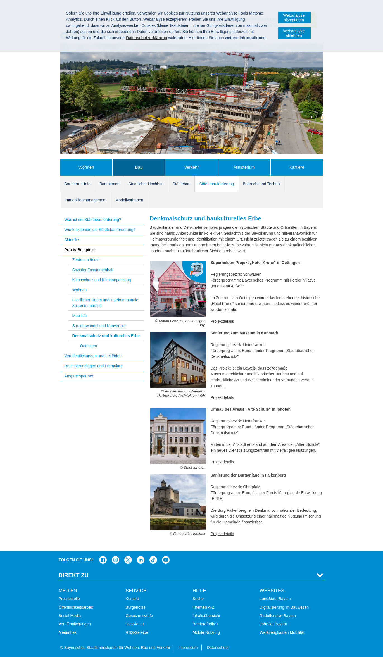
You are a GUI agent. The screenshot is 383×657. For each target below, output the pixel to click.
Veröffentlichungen (75, 624)
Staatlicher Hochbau (146, 184)
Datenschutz (218, 647)
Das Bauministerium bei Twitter (128, 560)
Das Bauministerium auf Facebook (103, 560)
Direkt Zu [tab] (74, 575)
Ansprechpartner (79, 376)
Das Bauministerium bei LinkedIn (140, 560)
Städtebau (182, 184)
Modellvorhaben (129, 200)
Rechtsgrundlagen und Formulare (94, 366)
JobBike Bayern (273, 624)
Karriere (296, 167)
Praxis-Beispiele (80, 249)
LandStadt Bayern (275, 598)
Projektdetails (222, 321)
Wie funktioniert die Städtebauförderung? (100, 229)
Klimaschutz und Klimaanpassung (101, 280)
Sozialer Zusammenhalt (92, 270)
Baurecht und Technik (261, 184)
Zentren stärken (86, 260)
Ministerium (244, 167)
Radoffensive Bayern (278, 615)
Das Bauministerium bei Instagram (115, 560)
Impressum (188, 647)
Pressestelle (69, 598)
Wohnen (86, 167)
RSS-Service (137, 632)
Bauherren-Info (78, 184)
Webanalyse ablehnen (294, 33)
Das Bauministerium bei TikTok (153, 560)
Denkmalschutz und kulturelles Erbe (106, 336)
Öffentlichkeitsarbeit (76, 607)
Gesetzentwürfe (139, 615)
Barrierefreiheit (205, 624)
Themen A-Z (203, 607)
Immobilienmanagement (85, 200)
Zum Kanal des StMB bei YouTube (166, 560)
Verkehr (191, 167)
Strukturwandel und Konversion (99, 325)
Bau (139, 167)
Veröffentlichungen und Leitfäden (93, 356)
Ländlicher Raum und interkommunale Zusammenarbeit (105, 303)
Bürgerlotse (136, 607)
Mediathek (68, 632)
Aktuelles (72, 239)
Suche (198, 598)
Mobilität (79, 315)
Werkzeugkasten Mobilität (282, 632)
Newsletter (135, 624)
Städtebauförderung (216, 184)
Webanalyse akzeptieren (294, 17)
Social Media (70, 615)
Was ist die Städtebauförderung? (93, 219)
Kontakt (132, 598)
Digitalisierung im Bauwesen (284, 607)
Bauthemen (109, 184)
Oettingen (88, 346)
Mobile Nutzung (206, 632)
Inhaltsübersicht (206, 615)
